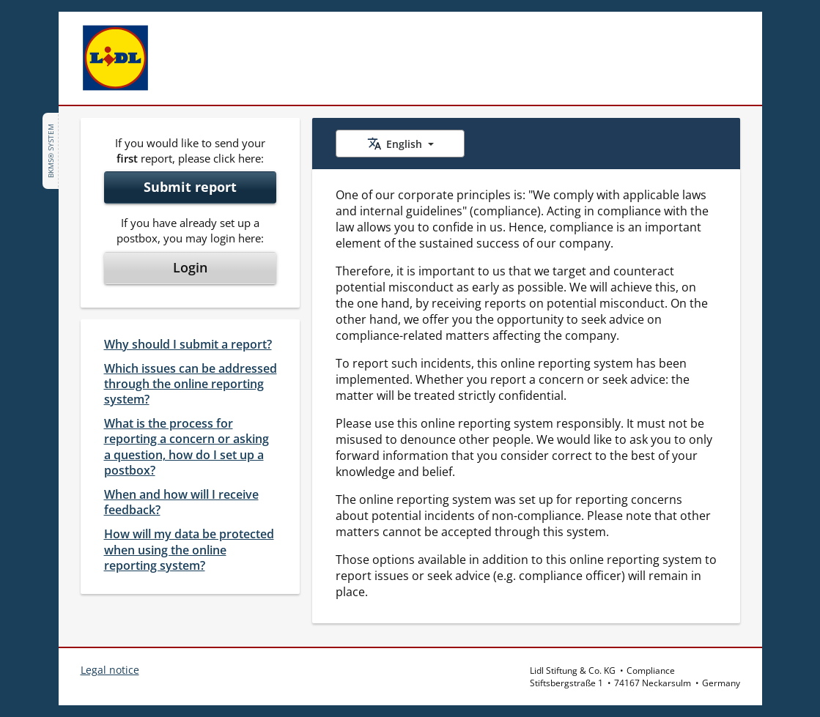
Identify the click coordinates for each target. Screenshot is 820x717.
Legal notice (110, 670)
